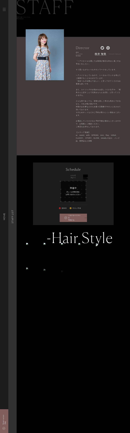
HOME (4, 216)
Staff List (12, 216)
